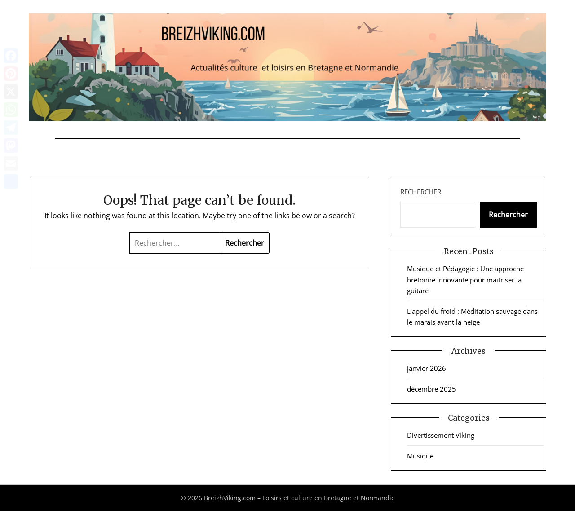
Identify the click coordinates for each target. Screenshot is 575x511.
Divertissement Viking (440, 435)
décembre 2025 (431, 388)
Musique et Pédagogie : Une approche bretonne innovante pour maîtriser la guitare (465, 279)
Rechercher (420, 191)
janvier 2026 (426, 368)
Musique (420, 455)
